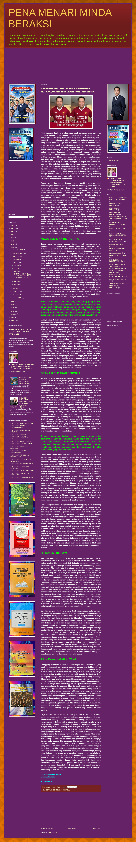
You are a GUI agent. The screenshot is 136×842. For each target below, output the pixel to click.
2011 (12, 314)
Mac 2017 (16, 295)
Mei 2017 (16, 288)
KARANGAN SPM (115, 239)
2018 (12, 244)
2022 (13, 235)
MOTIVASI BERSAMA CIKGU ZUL (117, 250)
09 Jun (16, 271)
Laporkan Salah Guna (116, 316)
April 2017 (16, 291)
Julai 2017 (16, 259)
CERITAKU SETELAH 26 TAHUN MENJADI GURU (118, 217)
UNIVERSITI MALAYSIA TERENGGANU (19, 451)
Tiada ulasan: (57, 787)
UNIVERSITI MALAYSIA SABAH (21, 444)
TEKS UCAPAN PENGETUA (114, 287)
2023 (13, 231)
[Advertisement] (68, 64)
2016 (12, 302)
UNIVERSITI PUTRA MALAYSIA (21, 464)
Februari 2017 (17, 298)
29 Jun (16, 265)
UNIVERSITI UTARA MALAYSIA (21, 477)
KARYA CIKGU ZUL (116, 242)
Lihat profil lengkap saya (17, 372)
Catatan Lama (95, 829)
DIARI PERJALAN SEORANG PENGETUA (117, 234)
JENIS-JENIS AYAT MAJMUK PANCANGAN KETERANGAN (26, 380)
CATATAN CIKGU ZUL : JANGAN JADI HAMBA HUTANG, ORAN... (23, 276)
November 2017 (18, 250)
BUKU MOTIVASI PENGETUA (115, 213)
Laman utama (71, 829)
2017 (12, 247)
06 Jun (16, 281)
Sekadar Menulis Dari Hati (118, 279)
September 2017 (18, 253)
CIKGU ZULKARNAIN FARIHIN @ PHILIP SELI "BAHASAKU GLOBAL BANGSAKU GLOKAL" (22, 367)
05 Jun (16, 285)
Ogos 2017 (16, 256)
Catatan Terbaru (47, 829)
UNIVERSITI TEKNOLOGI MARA (22, 470)
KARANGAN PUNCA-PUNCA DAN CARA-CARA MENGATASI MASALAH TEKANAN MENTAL (21, 402)
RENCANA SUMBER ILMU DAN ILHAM (116, 276)
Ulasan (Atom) (52, 832)
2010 (13, 317)
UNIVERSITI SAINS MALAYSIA (21, 423)
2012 (12, 311)
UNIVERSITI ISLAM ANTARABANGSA (17, 427)
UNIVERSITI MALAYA (18, 434)
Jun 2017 (16, 262)
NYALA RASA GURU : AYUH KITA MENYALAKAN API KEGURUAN (20, 332)
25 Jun (16, 268)
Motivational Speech (116, 253)
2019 (12, 241)
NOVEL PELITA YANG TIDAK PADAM (117, 265)
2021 (12, 238)
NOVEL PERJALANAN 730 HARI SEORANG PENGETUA (117, 270)
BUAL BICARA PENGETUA (114, 209)
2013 (12, 308)
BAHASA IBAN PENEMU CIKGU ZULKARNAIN (118, 198)
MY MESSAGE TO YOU (117, 256)
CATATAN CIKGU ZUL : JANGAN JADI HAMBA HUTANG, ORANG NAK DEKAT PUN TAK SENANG (68, 90)
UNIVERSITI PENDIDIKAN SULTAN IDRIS (20, 456)
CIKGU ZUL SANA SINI (117, 229)
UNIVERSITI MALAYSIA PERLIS (21, 441)
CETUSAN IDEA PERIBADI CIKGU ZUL (58, 790)
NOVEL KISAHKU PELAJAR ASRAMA (116, 261)
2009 (13, 320)
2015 (12, 305)
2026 (13, 225)
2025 (13, 228)
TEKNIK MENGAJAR (116, 283)
